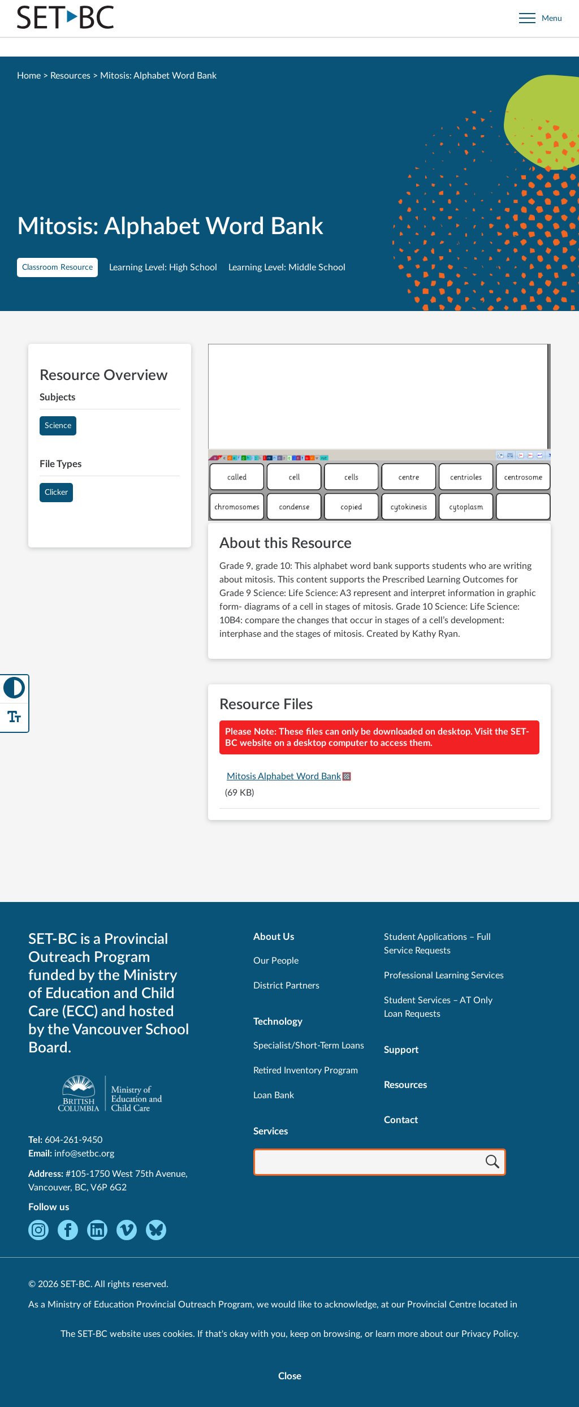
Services (270, 1131)
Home (29, 75)
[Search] (492, 1163)
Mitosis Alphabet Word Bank (284, 776)
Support (401, 1050)
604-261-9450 (73, 1140)
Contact (401, 1120)
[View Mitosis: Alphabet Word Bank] (379, 433)
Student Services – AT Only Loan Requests (438, 1007)
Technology (278, 1021)
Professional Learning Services (444, 975)
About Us (273, 937)
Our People (276, 960)
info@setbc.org (84, 1153)
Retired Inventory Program (305, 1070)
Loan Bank (273, 1095)
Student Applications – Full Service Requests (437, 944)
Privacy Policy (489, 1334)
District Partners (286, 985)
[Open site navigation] (540, 18)
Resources (70, 75)
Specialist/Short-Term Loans (308, 1045)
